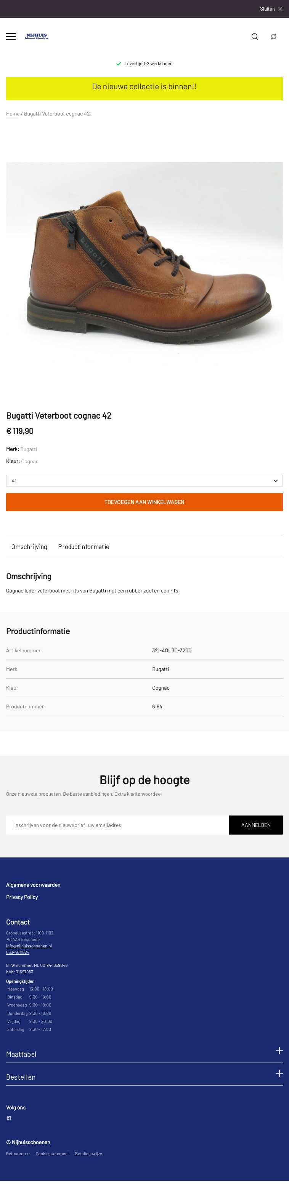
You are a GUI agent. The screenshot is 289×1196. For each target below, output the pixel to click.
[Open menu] (11, 36)
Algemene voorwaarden (33, 884)
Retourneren (18, 1153)
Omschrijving (29, 546)
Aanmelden (256, 825)
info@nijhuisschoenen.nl (29, 946)
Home (13, 114)
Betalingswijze (88, 1153)
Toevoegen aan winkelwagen (144, 502)
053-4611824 (17, 952)
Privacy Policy (22, 897)
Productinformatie (83, 546)
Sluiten (271, 9)
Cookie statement (52, 1153)
